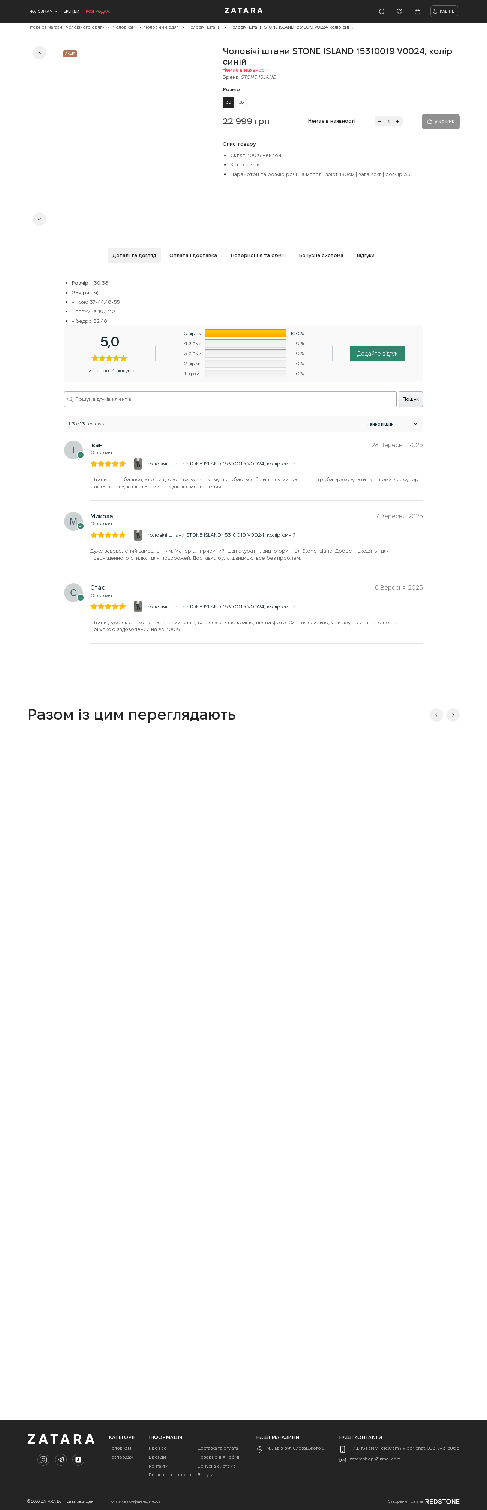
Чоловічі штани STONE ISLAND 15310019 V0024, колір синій (221, 463)
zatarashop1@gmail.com (375, 1459)
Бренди (71, 11)
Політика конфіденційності (135, 1501)
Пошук (411, 399)
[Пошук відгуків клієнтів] (230, 399)
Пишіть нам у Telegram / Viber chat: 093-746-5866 (404, 1448)
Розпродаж (98, 11)
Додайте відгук (377, 353)
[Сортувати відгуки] (391, 424)
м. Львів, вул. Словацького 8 (296, 1448)
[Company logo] (244, 11)
